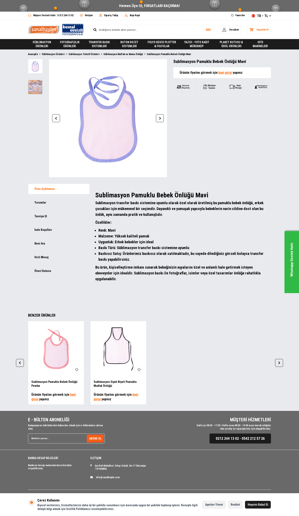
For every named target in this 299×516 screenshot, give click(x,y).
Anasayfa (33, 54)
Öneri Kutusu (42, 271)
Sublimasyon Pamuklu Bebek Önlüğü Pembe (54, 383)
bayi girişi (225, 73)
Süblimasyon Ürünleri (53, 54)
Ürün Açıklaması (44, 188)
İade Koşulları (43, 229)
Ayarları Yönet (214, 504)
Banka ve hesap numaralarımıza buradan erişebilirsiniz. (49, 467)
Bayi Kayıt (132, 15)
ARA (208, 29)
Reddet (235, 504)
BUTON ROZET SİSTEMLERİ (129, 44)
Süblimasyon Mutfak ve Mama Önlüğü (123, 54)
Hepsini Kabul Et (258, 504)
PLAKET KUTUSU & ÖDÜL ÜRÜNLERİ (231, 44)
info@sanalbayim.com (108, 477)
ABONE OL (95, 438)
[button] (56, 118)
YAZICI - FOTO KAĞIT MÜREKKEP (196, 44)
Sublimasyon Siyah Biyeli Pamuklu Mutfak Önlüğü (115, 383)
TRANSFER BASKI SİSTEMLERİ (99, 44)
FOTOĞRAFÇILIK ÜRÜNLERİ (70, 44)
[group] (108, 118)
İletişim (86, 15)
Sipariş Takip (108, 15)
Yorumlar (40, 202)
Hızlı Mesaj (41, 257)
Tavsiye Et (40, 216)
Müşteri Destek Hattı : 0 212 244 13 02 (51, 15)
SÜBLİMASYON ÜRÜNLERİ (42, 44)
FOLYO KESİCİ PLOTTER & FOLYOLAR (162, 44)
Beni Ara (39, 243)
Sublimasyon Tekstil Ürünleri (84, 54)
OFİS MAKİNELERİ (260, 44)
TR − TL (261, 16)
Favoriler (238, 15)
